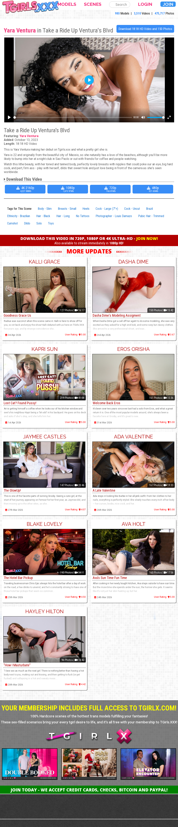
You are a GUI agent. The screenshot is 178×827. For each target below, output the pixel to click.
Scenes (92, 4)
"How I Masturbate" (17, 665)
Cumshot (12, 223)
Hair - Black (43, 216)
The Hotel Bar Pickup (18, 578)
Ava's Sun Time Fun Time (110, 578)
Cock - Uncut (132, 209)
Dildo (27, 223)
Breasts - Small (67, 209)
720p (111, 189)
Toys (51, 223)
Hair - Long (63, 216)
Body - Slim (45, 209)
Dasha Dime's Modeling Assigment (117, 315)
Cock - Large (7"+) (107, 209)
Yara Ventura (20, 30)
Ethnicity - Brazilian (18, 216)
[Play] (9, 117)
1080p (68, 189)
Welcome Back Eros (106, 403)
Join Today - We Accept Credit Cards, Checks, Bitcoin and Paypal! (89, 790)
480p (153, 189)
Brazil (149, 209)
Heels (85, 209)
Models (66, 4)
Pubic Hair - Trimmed (151, 216)
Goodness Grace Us (17, 315)
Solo (39, 223)
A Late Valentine (104, 490)
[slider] (72, 117)
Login (145, 4)
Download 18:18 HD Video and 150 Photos (145, 29)
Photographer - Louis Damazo (114, 216)
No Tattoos (82, 216)
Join (168, 4)
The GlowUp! (12, 490)
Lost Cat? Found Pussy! (20, 403)
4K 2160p (25, 189)
